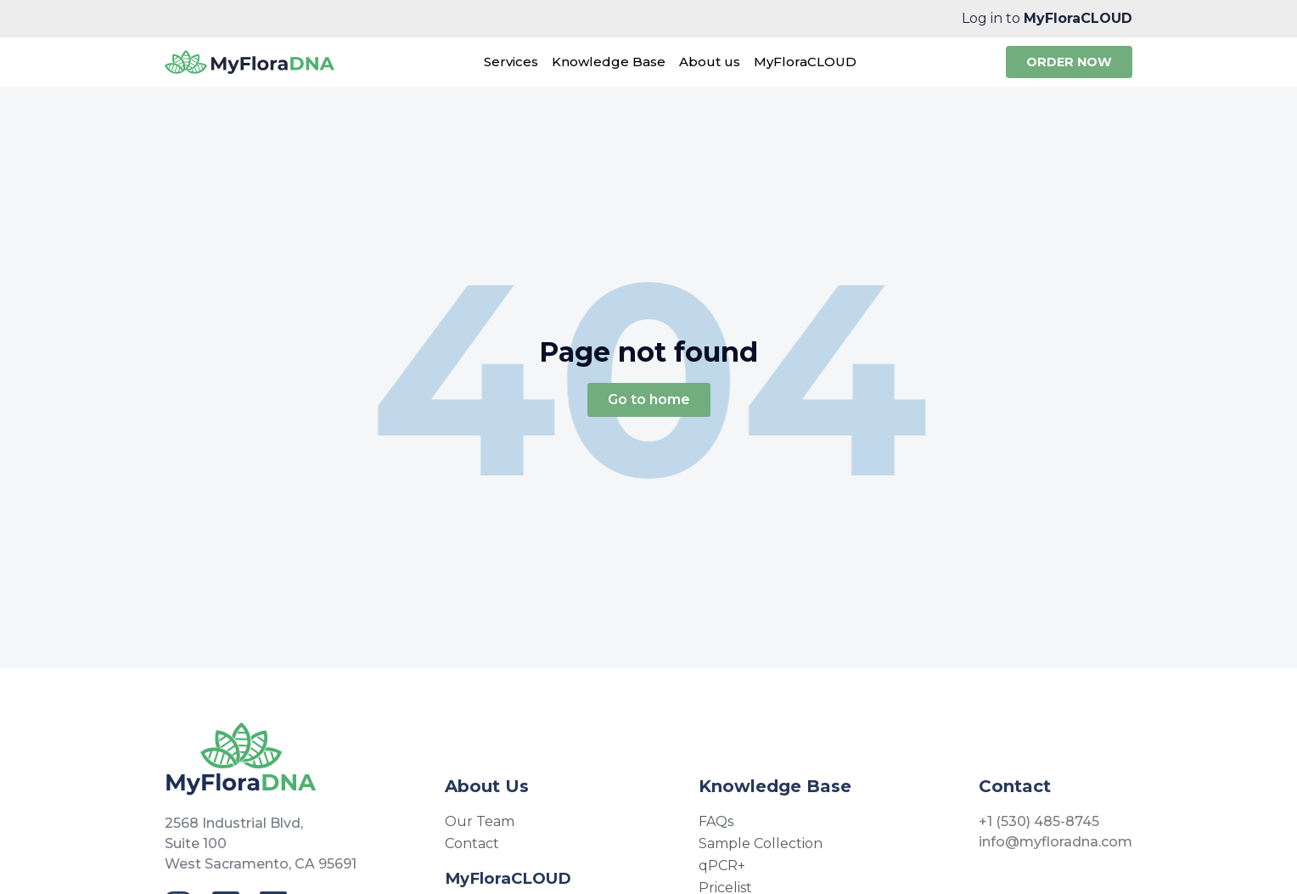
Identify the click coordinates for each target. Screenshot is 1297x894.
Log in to (1047, 18)
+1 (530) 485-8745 (1039, 821)
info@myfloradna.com (1055, 842)
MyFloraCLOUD (508, 878)
